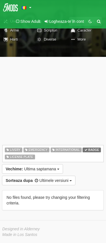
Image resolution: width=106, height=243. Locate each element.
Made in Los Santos (19, 234)
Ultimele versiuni (39, 180)
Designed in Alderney (21, 229)
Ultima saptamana (32, 169)
